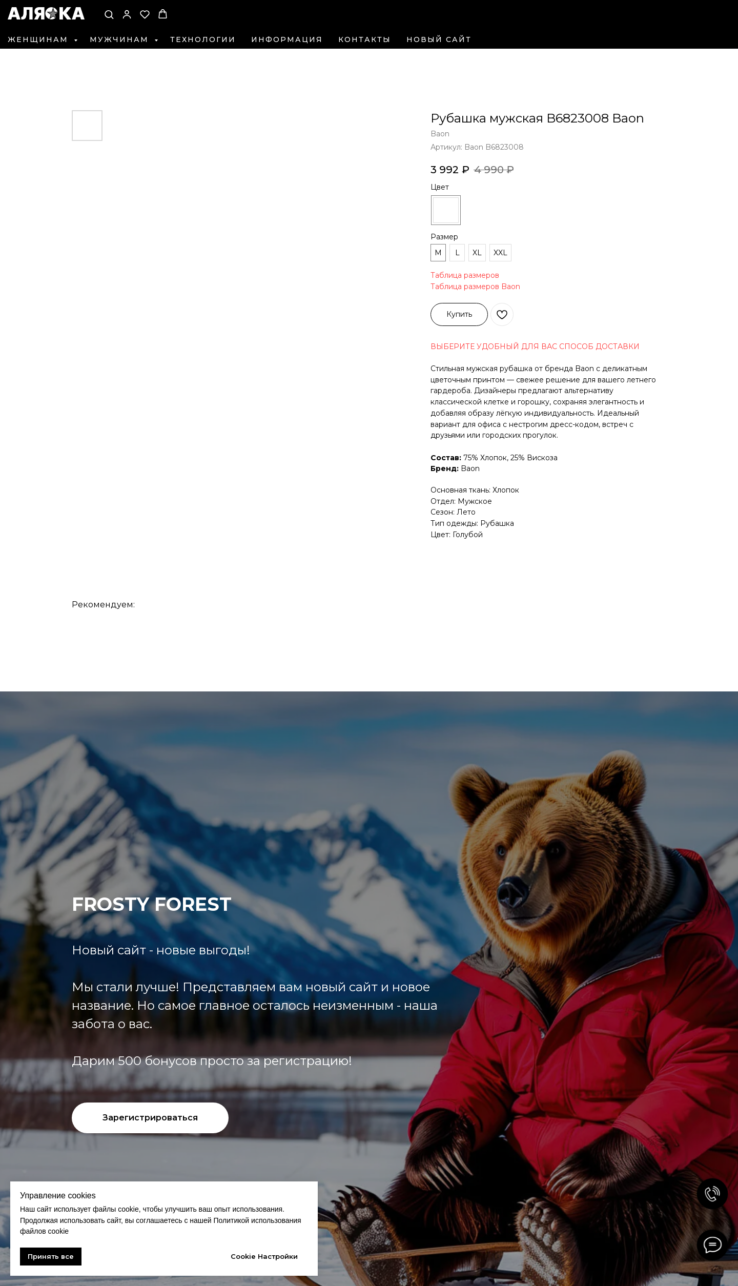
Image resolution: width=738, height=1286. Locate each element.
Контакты (364, 39)
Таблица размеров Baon (475, 286)
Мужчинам (121, 39)
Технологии (203, 39)
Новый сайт (438, 39)
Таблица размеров (464, 275)
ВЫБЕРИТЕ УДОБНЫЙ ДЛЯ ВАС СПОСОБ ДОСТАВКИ (535, 346)
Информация (287, 39)
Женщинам (39, 39)
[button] (109, 14)
